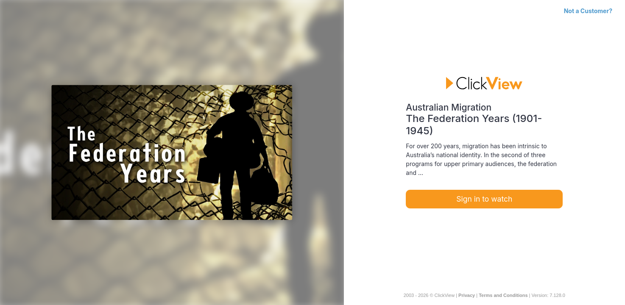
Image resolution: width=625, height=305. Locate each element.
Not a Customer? (588, 10)
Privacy (466, 295)
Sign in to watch (484, 198)
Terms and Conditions (503, 295)
